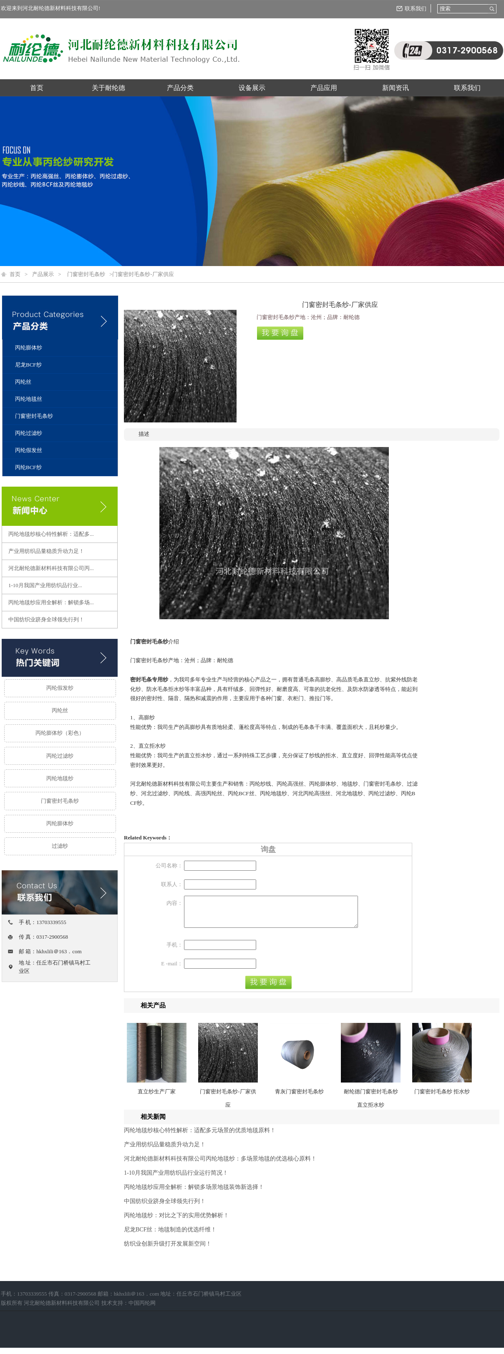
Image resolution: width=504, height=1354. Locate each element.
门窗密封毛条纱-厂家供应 (228, 1104)
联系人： (172, 884)
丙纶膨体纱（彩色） (59, 733)
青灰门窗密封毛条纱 (299, 1098)
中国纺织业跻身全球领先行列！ (46, 619)
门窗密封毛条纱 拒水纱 (442, 1098)
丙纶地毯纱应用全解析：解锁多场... (51, 602)
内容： (174, 903)
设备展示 (252, 87)
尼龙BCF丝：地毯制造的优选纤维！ (170, 1236)
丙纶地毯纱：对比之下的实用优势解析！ (176, 1221)
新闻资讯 (395, 87)
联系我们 (415, 8)
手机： (174, 951)
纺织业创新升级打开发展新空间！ (168, 1250)
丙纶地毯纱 (59, 778)
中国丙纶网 (142, 1309)
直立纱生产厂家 (157, 1098)
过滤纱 (60, 846)
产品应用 (323, 87)
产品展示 (43, 274)
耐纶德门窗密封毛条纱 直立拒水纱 (371, 1104)
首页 (36, 87)
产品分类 (180, 87)
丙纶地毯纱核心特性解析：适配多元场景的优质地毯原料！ (200, 1136)
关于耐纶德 (108, 87)
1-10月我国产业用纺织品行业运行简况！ (176, 1179)
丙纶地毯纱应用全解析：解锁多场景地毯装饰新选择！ (194, 1193)
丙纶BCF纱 (28, 467)
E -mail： (172, 970)
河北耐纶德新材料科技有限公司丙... (51, 568)
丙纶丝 (23, 382)
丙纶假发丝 (28, 450)
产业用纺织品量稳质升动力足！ (46, 551)
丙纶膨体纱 (28, 347)
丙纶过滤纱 (28, 433)
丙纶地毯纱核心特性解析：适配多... (51, 534)
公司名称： (169, 865)
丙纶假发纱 (59, 688)
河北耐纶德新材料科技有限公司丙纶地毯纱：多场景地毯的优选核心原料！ (220, 1165)
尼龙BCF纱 (28, 365)
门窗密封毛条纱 (86, 274)
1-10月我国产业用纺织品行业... (45, 585)
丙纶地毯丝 (28, 399)
